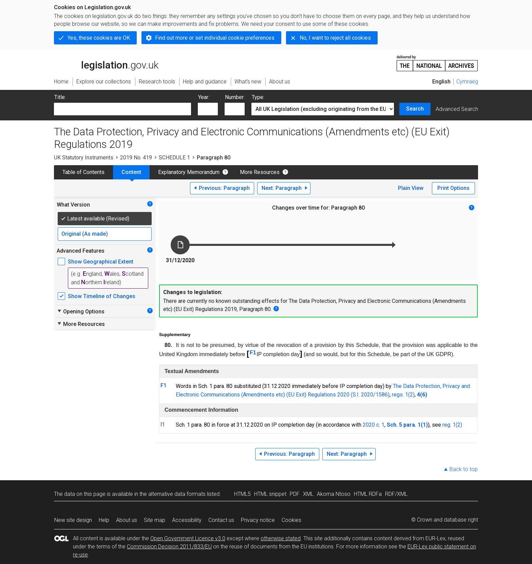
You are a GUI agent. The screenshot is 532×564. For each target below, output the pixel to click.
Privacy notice (258, 520)
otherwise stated (281, 538)
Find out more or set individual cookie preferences (214, 38)
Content (131, 172)
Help (104, 520)
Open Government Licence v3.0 (187, 538)
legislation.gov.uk (106, 63)
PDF (295, 494)
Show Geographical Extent (100, 261)
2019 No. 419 (136, 157)
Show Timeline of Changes (101, 296)
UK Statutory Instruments (83, 157)
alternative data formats (177, 494)
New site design (73, 520)
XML (308, 494)
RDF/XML (396, 494)
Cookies (291, 520)
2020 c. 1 (373, 425)
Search (415, 108)
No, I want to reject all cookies (335, 38)
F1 (253, 352)
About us (126, 520)
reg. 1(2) (452, 425)
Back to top (464, 469)
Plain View (410, 188)
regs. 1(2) (403, 394)
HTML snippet (270, 494)
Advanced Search (457, 109)
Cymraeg (467, 81)
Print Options (453, 188)
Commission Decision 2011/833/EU (169, 546)
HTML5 (242, 494)
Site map (154, 520)
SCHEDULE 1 (174, 157)
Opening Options (80, 311)
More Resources (260, 172)
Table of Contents (83, 172)
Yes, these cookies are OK (99, 38)
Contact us (221, 520)
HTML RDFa (368, 494)
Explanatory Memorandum (189, 172)
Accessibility (187, 520)
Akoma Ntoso (333, 494)
